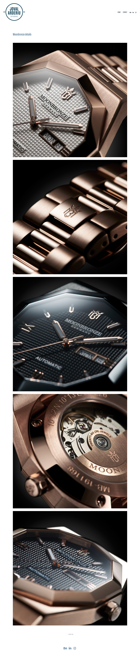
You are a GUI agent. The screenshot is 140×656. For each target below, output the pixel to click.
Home (119, 12)
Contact (125, 12)
